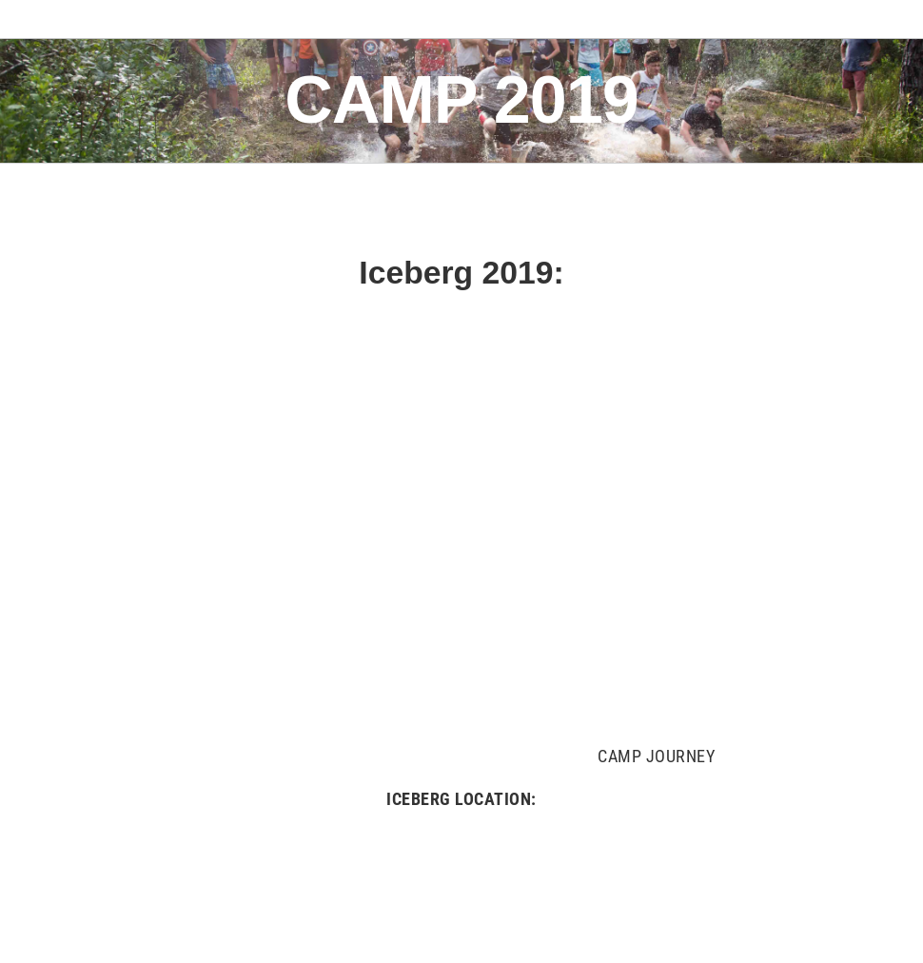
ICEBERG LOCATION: (461, 799)
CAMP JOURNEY (656, 756)
